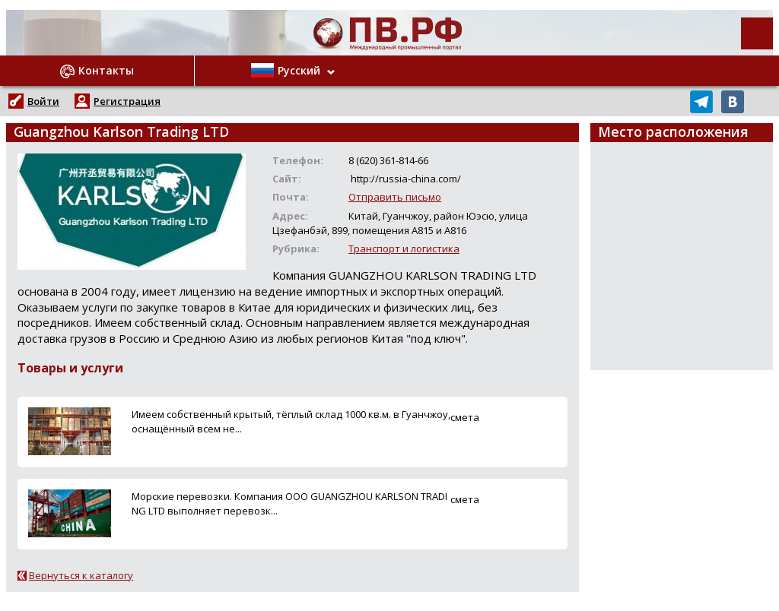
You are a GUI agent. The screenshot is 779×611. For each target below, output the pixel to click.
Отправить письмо (394, 197)
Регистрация (127, 101)
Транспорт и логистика (403, 248)
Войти (43, 101)
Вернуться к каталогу (81, 575)
